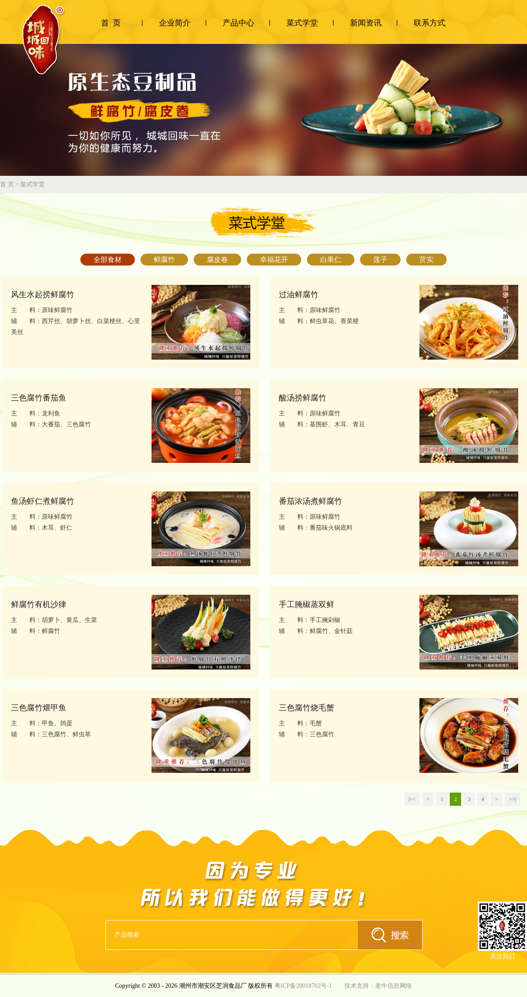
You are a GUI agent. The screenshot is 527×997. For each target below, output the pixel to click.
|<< (412, 799)
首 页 (111, 22)
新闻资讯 (366, 22)
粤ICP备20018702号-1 (303, 985)
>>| (512, 799)
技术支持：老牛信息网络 (378, 985)
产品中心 (238, 22)
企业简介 (175, 22)
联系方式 (429, 22)
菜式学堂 (302, 22)
